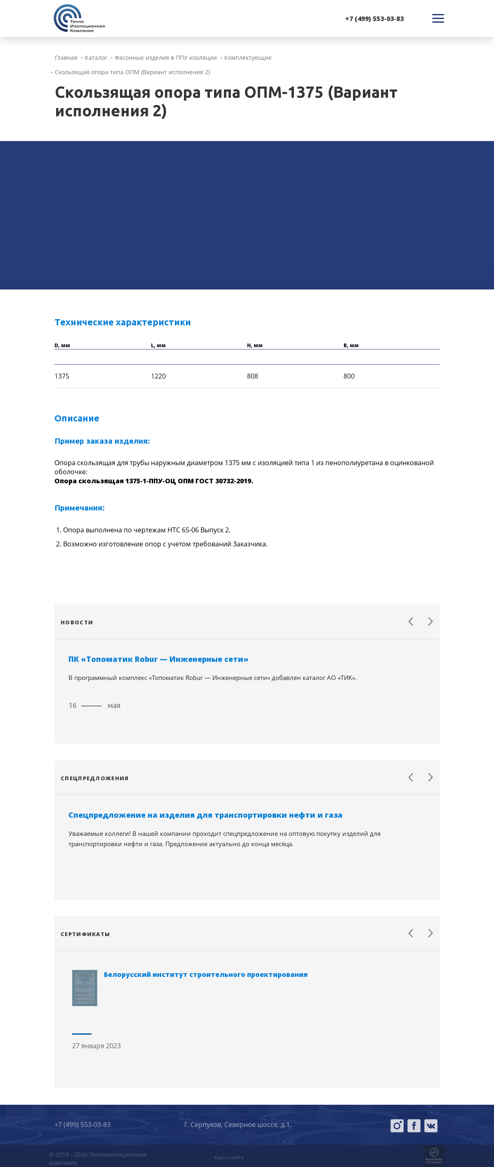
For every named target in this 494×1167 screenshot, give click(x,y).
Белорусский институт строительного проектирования (206, 974)
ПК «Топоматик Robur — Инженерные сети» (158, 659)
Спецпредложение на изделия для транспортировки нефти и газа (205, 815)
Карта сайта (229, 1157)
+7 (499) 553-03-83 (374, 18)
